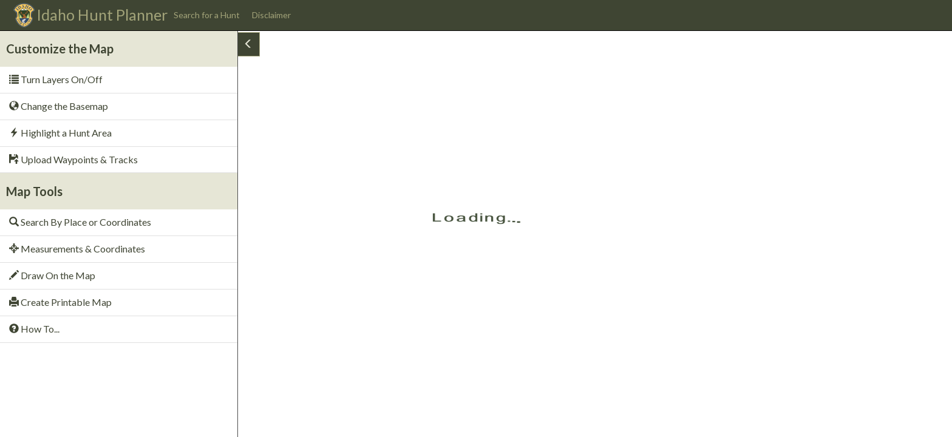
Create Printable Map (60, 302)
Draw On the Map (52, 275)
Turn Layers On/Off (56, 79)
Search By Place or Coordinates (80, 222)
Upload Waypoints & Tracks (73, 159)
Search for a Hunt (207, 15)
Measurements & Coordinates (77, 248)
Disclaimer (271, 15)
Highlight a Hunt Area (60, 132)
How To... (34, 328)
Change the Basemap (58, 106)
